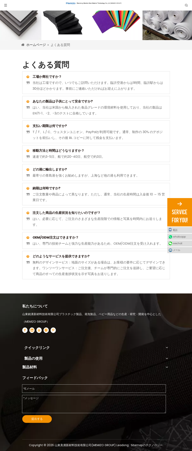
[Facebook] (25, 330)
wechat (177, 243)
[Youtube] (39, 330)
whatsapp (179, 236)
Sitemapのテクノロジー (147, 445)
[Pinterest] (53, 330)
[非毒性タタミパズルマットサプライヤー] (96, 20)
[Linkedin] (32, 330)
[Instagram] (46, 330)
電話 (173, 230)
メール (176, 250)
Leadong (123, 445)
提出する (37, 418)
